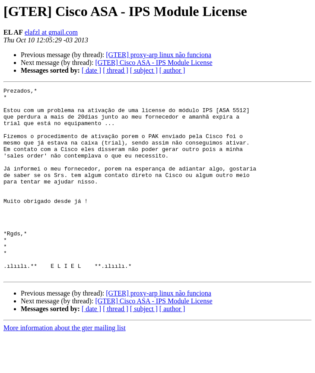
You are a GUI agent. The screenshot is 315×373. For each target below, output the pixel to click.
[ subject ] (144, 70)
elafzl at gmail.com (51, 32)
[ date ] (91, 70)
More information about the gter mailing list (64, 365)
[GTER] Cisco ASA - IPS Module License (153, 62)
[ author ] (172, 70)
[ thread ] (115, 70)
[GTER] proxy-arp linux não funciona (158, 54)
